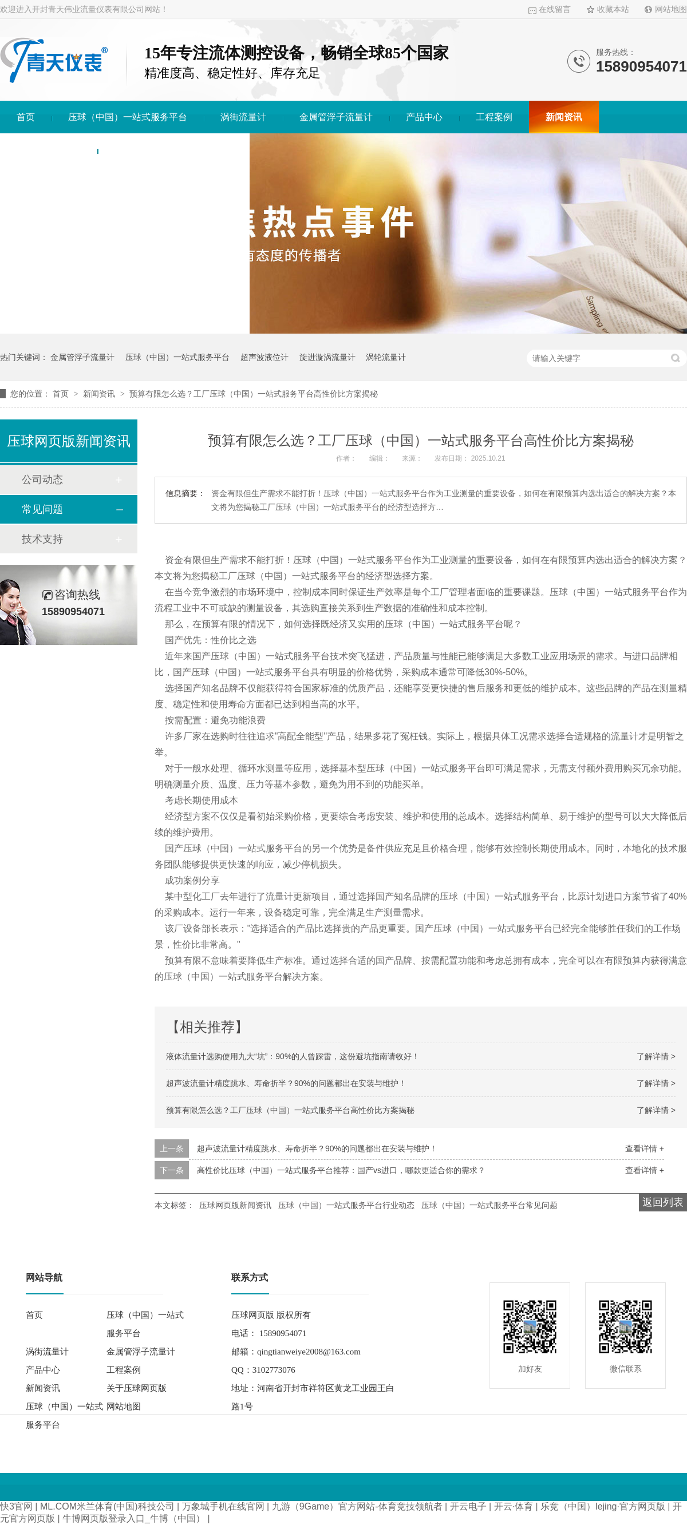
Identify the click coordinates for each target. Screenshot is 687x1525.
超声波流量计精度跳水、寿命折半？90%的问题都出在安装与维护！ (286, 1083)
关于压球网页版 (49, 150)
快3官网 (16, 1506)
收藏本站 (613, 9)
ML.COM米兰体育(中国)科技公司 (107, 1506)
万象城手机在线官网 (223, 1506)
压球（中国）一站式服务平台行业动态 (346, 1205)
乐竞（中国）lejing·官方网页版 (602, 1506)
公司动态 (42, 479)
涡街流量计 (243, 117)
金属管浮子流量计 (336, 117)
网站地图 (671, 9)
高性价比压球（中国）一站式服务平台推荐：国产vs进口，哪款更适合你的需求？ (341, 1170)
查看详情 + (644, 1148)
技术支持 (42, 539)
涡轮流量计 (386, 357)
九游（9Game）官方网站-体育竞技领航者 (357, 1506)
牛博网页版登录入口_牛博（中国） (133, 1518)
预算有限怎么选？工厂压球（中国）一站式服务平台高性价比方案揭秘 (253, 393)
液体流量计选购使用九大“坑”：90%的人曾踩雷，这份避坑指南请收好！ (293, 1056)
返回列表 (663, 1202)
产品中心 (424, 117)
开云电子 (468, 1506)
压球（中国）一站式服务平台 (127, 117)
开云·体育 (513, 1506)
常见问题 (42, 509)
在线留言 (555, 9)
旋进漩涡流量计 (327, 357)
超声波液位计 (264, 357)
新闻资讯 (564, 117)
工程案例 (494, 117)
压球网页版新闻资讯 (235, 1205)
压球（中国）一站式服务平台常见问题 (489, 1205)
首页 (26, 117)
